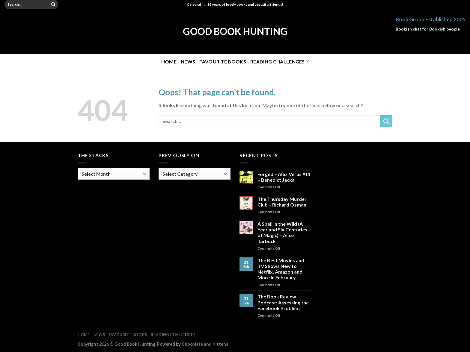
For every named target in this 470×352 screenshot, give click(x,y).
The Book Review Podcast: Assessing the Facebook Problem (283, 302)
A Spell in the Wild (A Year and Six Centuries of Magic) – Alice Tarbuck (282, 232)
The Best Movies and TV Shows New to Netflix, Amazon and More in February (280, 268)
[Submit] (53, 4)
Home (169, 61)
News (188, 61)
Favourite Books (222, 61)
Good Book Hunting (235, 31)
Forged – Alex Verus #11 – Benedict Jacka (284, 177)
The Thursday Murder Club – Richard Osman (282, 201)
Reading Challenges (279, 61)
